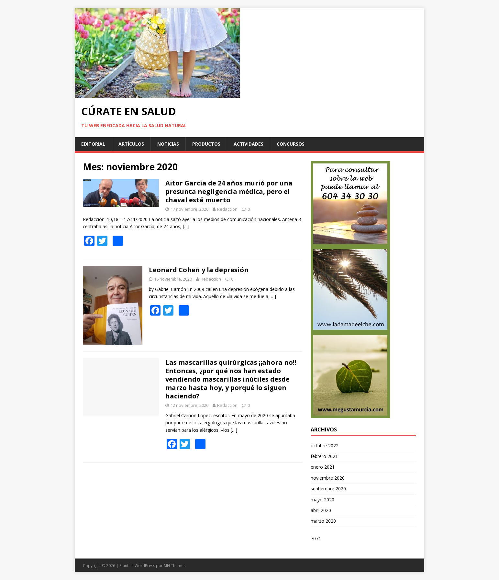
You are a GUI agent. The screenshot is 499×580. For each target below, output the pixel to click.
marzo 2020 (323, 521)
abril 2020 (321, 510)
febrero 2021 (324, 456)
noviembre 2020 (328, 478)
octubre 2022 (324, 445)
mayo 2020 (322, 499)
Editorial (93, 144)
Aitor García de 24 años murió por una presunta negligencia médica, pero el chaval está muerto (229, 191)
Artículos (131, 144)
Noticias (168, 144)
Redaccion (227, 209)
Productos (206, 144)
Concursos (291, 144)
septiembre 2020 (328, 488)
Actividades (248, 144)
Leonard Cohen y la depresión (199, 269)
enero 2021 (323, 467)
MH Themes (174, 565)
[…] (186, 226)
